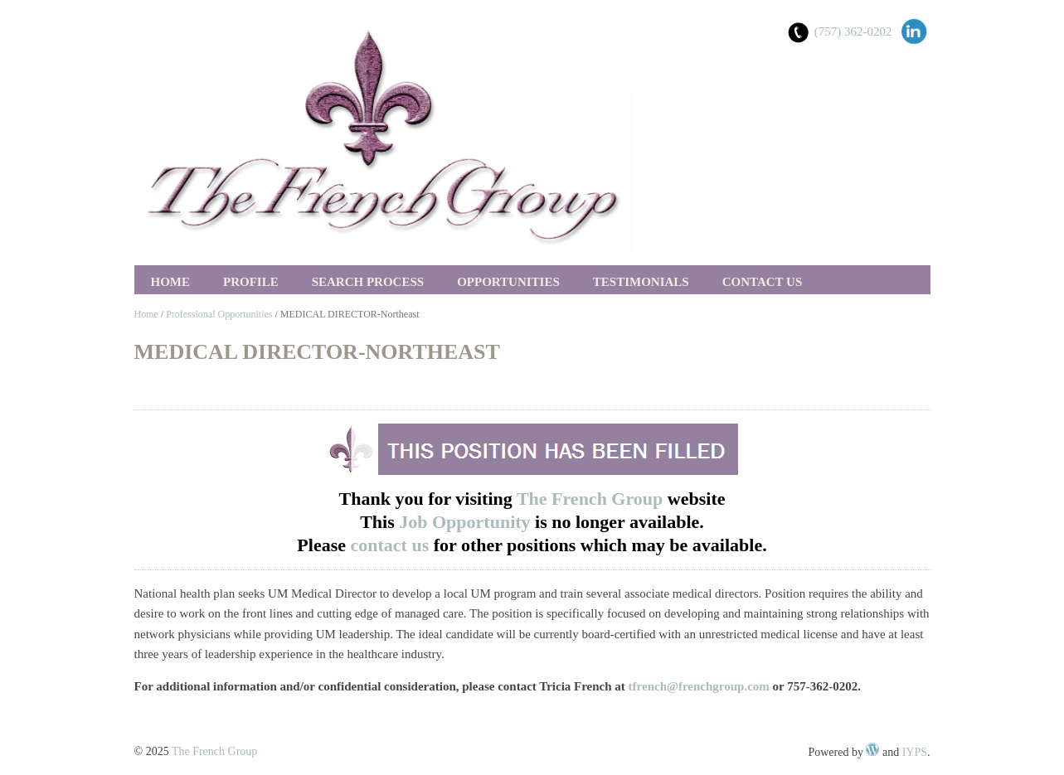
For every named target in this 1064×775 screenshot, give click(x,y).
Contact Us (762, 281)
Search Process (368, 281)
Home (171, 281)
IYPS (914, 752)
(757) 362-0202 (853, 31)
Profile (251, 281)
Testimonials (641, 281)
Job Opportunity (467, 521)
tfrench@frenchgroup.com (699, 686)
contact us (392, 545)
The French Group (590, 498)
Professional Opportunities (219, 314)
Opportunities (508, 281)
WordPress (872, 749)
